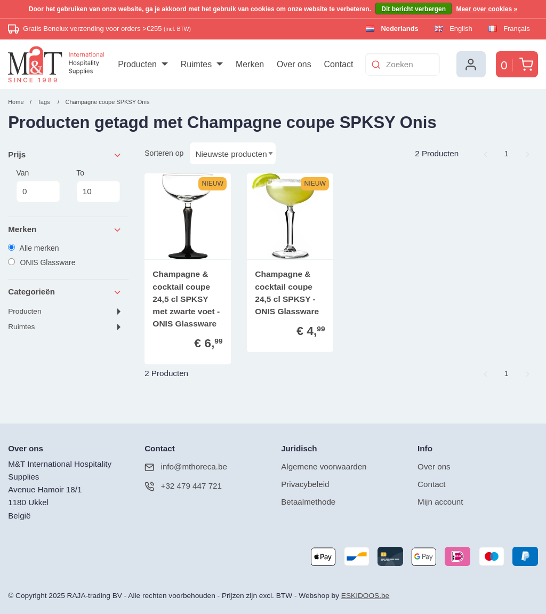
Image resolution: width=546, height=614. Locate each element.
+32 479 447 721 (183, 486)
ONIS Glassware (41, 262)
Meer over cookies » (486, 9)
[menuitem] (142, 64)
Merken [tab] (65, 230)
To (98, 186)
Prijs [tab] (65, 155)
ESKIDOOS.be (365, 596)
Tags (43, 102)
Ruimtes (21, 327)
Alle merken (33, 248)
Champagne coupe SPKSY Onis (107, 102)
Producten (24, 311)
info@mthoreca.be (185, 467)
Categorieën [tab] (65, 292)
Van (38, 186)
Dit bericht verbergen (413, 9)
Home (15, 102)
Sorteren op (163, 153)
